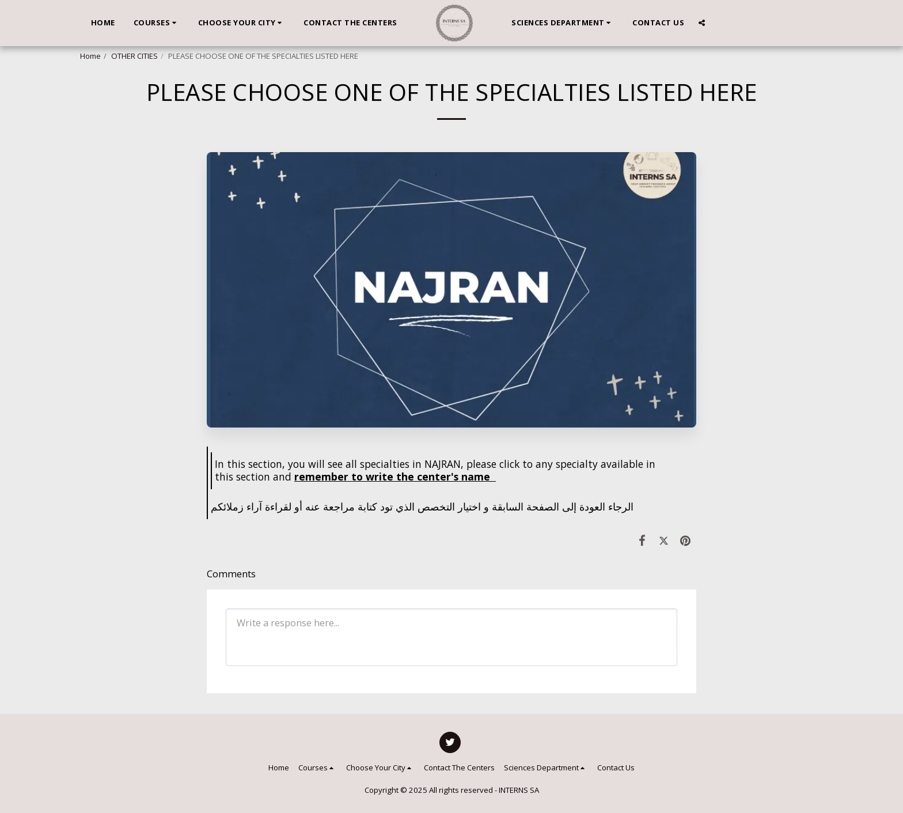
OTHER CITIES (134, 56)
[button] (156, 23)
